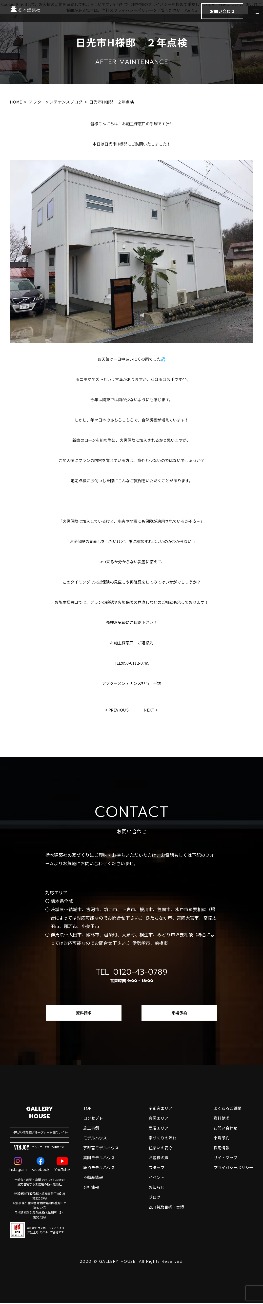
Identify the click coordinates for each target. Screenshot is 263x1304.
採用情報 (221, 1148)
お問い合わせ (225, 1129)
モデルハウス (95, 1138)
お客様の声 (158, 1158)
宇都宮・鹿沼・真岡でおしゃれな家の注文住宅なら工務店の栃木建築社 (39, 1182)
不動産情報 (93, 1178)
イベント (156, 1178)
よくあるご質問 (227, 1109)
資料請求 (84, 1013)
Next (150, 710)
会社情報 (91, 1188)
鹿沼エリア (158, 1129)
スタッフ (156, 1168)
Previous (117, 710)
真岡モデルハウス (99, 1158)
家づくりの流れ (162, 1138)
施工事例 (91, 1129)
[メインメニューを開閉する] (252, 17)
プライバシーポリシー (233, 1168)
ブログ (155, 1198)
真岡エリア (158, 1119)
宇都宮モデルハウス (101, 1148)
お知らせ (156, 1188)
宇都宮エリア (160, 1109)
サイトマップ (225, 1158)
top (87, 1109)
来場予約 (179, 1013)
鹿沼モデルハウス (99, 1168)
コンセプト (93, 1119)
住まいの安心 (160, 1148)
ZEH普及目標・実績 (166, 1208)
